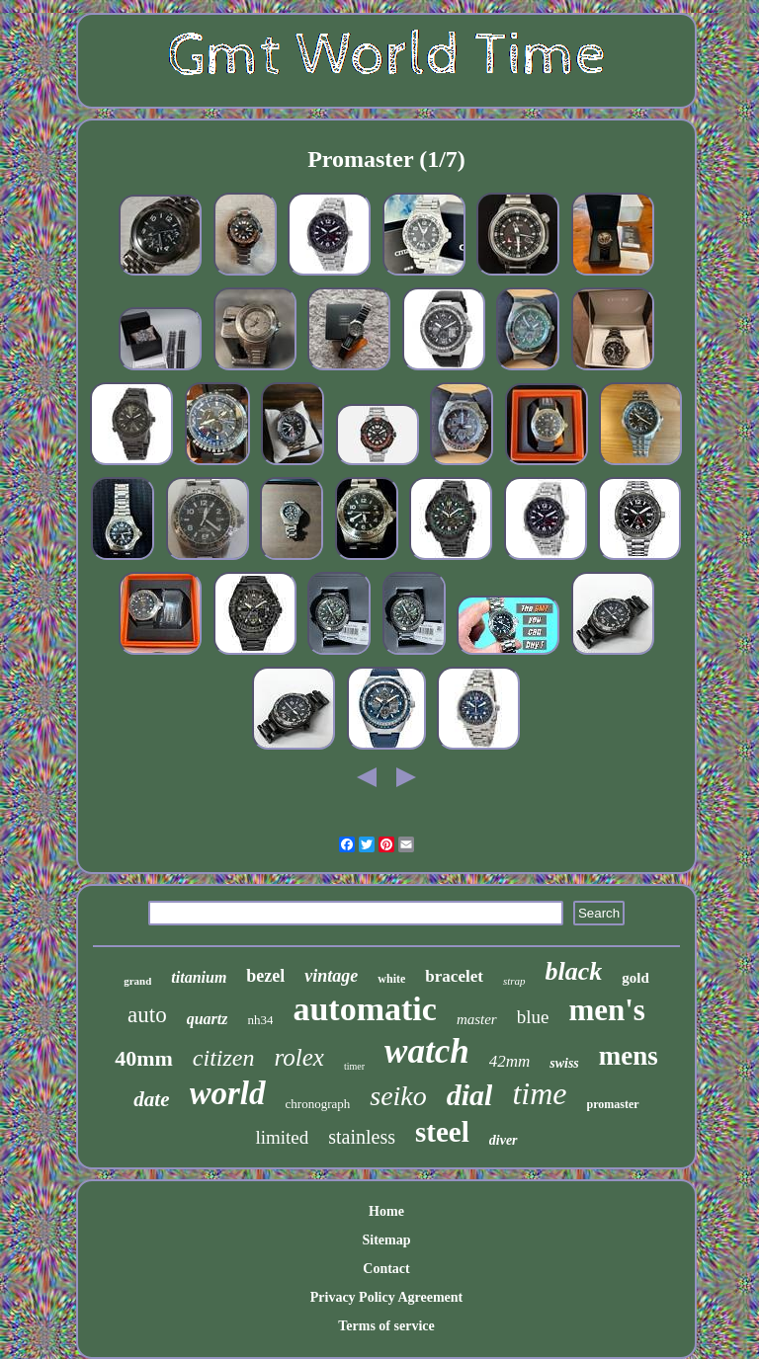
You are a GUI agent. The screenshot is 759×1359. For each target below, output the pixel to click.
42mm (510, 1061)
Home (386, 1211)
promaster (613, 1104)
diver (503, 1140)
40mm (144, 1058)
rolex (299, 1057)
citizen (224, 1058)
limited (281, 1137)
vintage (331, 976)
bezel (265, 976)
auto (147, 1014)
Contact (386, 1268)
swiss (564, 1063)
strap (514, 981)
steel (442, 1132)
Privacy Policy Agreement (386, 1297)
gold (635, 978)
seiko (398, 1095)
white (391, 979)
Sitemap (386, 1240)
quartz (207, 1018)
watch (426, 1051)
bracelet (454, 976)
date (151, 1099)
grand (137, 981)
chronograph (318, 1103)
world (228, 1093)
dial (470, 1095)
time (539, 1093)
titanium (198, 977)
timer (354, 1066)
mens (628, 1056)
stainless (361, 1137)
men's (606, 1010)
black (574, 971)
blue (533, 1016)
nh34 (260, 1019)
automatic (364, 1009)
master (477, 1019)
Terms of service (386, 1326)
